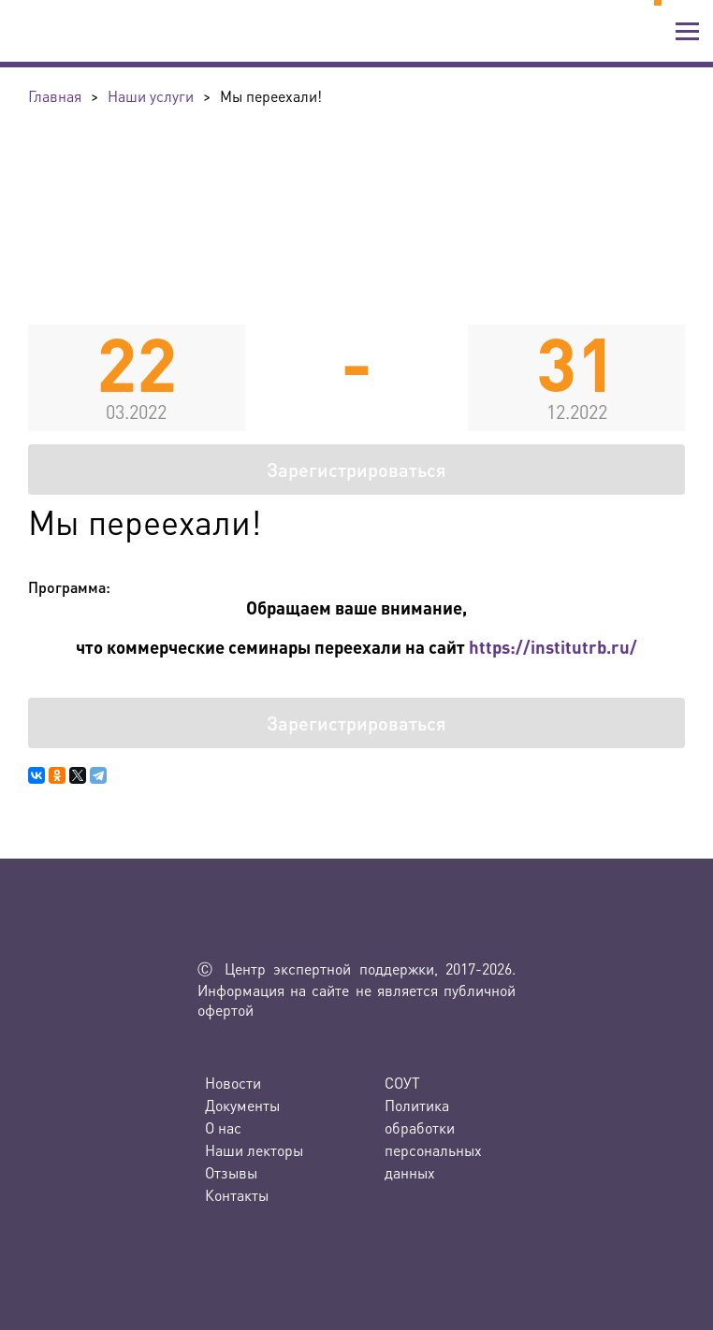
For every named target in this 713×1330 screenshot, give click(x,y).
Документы (242, 1105)
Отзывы (231, 1172)
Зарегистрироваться (356, 469)
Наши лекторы (254, 1150)
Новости (233, 1082)
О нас (223, 1127)
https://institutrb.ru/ (553, 647)
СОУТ (402, 1082)
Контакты (237, 1195)
